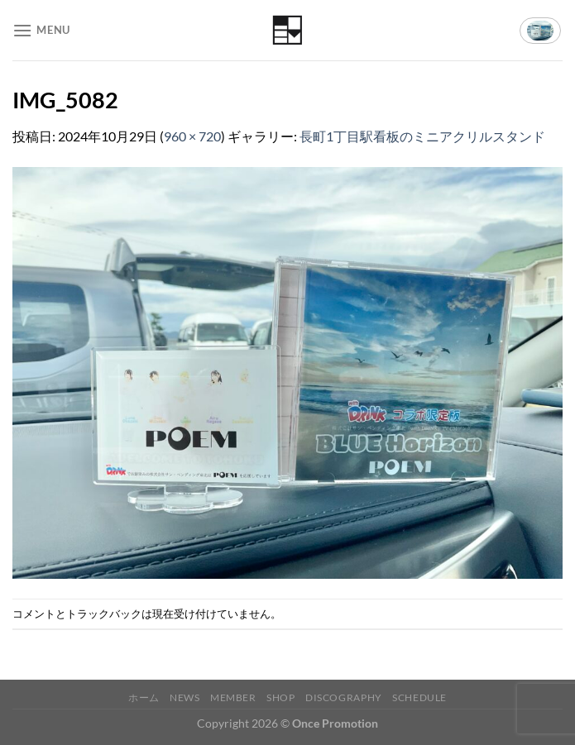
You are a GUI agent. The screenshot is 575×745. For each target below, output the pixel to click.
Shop (280, 697)
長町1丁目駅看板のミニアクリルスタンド (422, 136)
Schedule (419, 697)
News (184, 697)
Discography (343, 697)
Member (233, 697)
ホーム (144, 697)
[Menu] (41, 30)
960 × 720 (192, 136)
